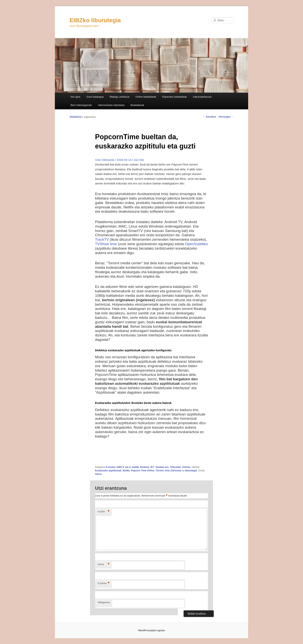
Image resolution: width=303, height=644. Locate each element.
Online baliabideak (145, 96)
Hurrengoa (226, 116)
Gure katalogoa (95, 96)
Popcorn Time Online (142, 470)
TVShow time (106, 244)
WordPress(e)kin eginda (151, 630)
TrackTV (102, 239)
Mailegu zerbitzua (119, 96)
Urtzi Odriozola (173, 470)
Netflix (126, 470)
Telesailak (175, 467)
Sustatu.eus (162, 467)
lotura (98, 474)
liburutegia (191, 470)
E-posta (103, 583)
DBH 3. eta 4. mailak (128, 467)
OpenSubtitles (196, 244)
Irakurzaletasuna (202, 96)
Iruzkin (103, 511)
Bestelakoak (137, 105)
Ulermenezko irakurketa (111, 105)
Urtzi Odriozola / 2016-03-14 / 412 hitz (119, 159)
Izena (103, 564)
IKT (152, 467)
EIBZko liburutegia (95, 20)
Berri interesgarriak (81, 105)
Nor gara (75, 96)
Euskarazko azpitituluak (108, 470)
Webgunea (104, 602)
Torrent (159, 470)
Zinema (186, 467)
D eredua (111, 467)
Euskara (144, 467)
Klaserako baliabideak (174, 96)
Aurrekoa (209, 116)
